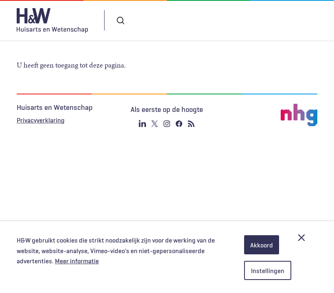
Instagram (167, 124)
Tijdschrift (187, 20)
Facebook (179, 124)
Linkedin (142, 124)
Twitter (155, 124)
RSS (191, 124)
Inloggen (235, 19)
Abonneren (141, 20)
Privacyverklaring (41, 120)
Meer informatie (77, 261)
